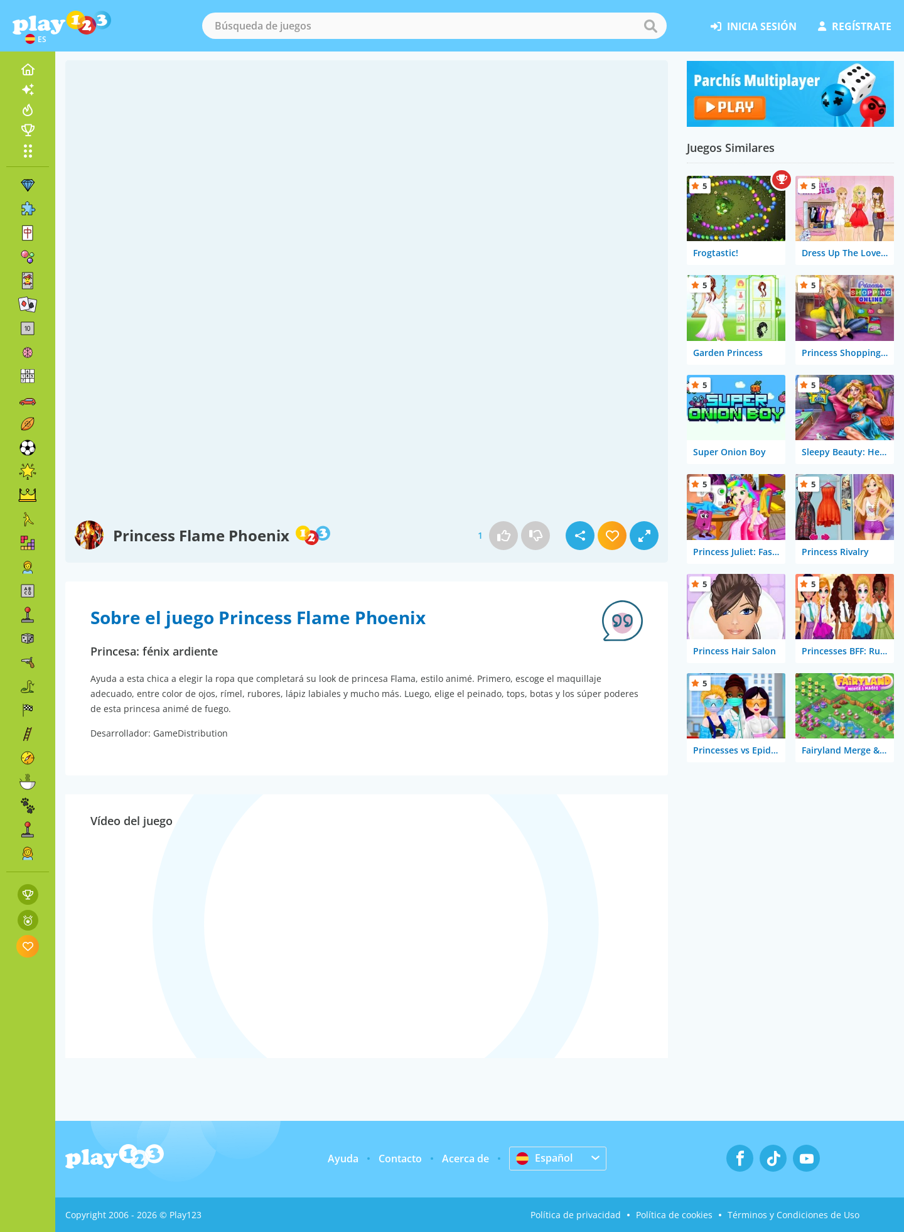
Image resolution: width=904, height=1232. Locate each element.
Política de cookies (674, 1215)
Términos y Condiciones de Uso (793, 1215)
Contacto (400, 1158)
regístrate (854, 26)
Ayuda (343, 1158)
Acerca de (465, 1158)
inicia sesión (754, 26)
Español (544, 1158)
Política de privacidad (575, 1215)
